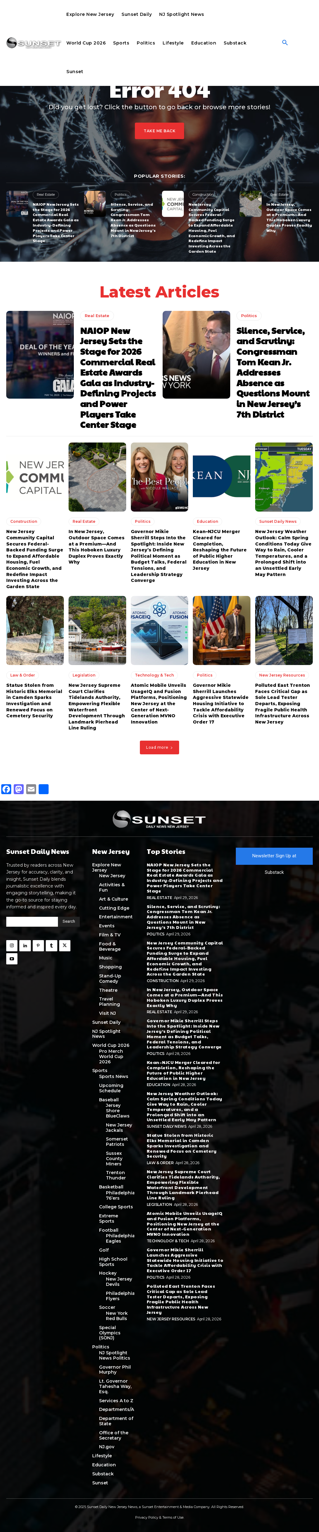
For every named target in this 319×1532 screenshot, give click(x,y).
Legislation (84, 675)
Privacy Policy (146, 1517)
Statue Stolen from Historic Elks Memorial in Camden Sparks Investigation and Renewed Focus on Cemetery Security (34, 700)
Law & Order (22, 675)
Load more (159, 747)
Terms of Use (172, 1517)
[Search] (69, 922)
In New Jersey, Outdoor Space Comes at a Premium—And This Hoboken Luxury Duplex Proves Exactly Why (289, 217)
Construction (203, 194)
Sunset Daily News (278, 521)
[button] (285, 42)
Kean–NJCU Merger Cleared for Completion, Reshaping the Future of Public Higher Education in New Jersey (220, 550)
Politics (120, 194)
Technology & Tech (154, 675)
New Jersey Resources (282, 675)
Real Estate (46, 194)
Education (207, 521)
